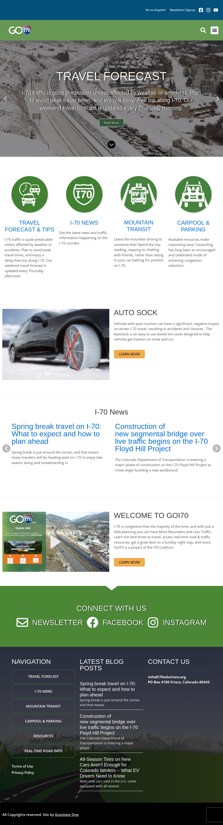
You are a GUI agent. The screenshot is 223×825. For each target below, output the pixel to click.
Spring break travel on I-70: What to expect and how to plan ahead (56, 433)
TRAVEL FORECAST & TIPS (29, 226)
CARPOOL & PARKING (193, 226)
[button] (214, 30)
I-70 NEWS (84, 223)
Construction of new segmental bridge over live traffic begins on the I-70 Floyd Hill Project (161, 437)
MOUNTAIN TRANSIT (138, 225)
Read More (111, 122)
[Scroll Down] (111, 144)
